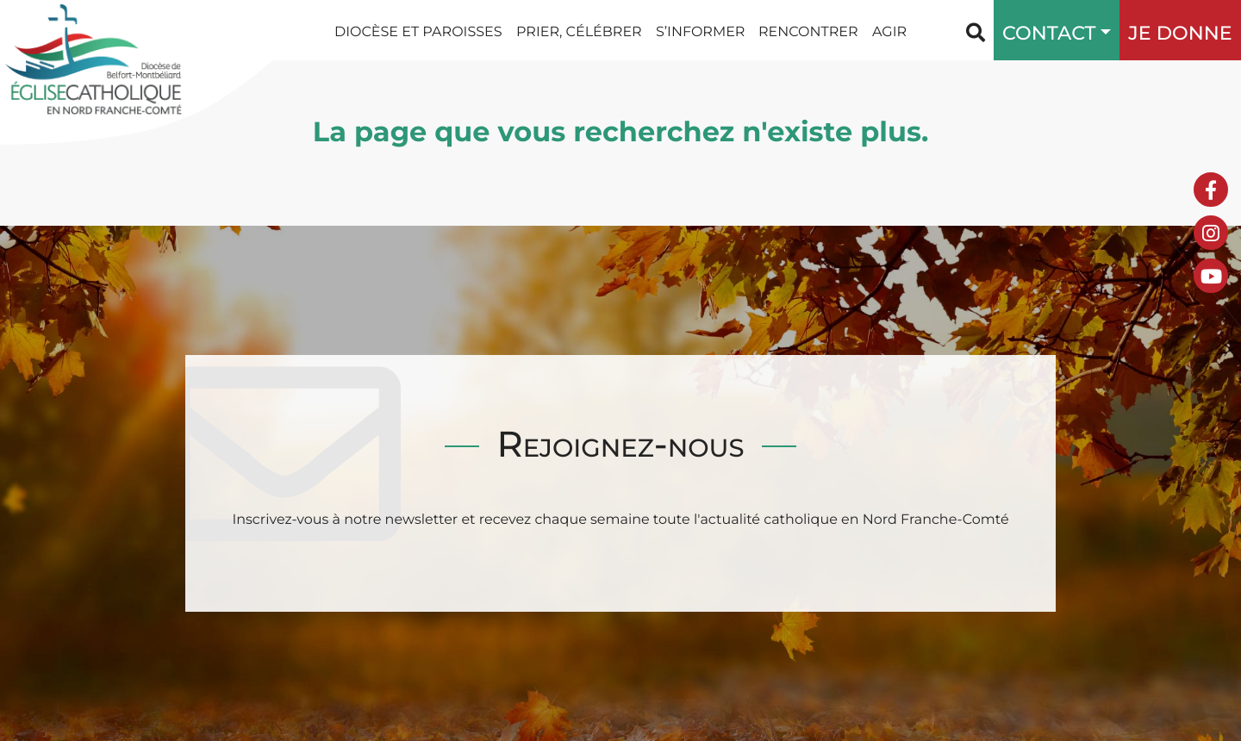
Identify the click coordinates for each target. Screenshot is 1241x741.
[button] (1101, 30)
